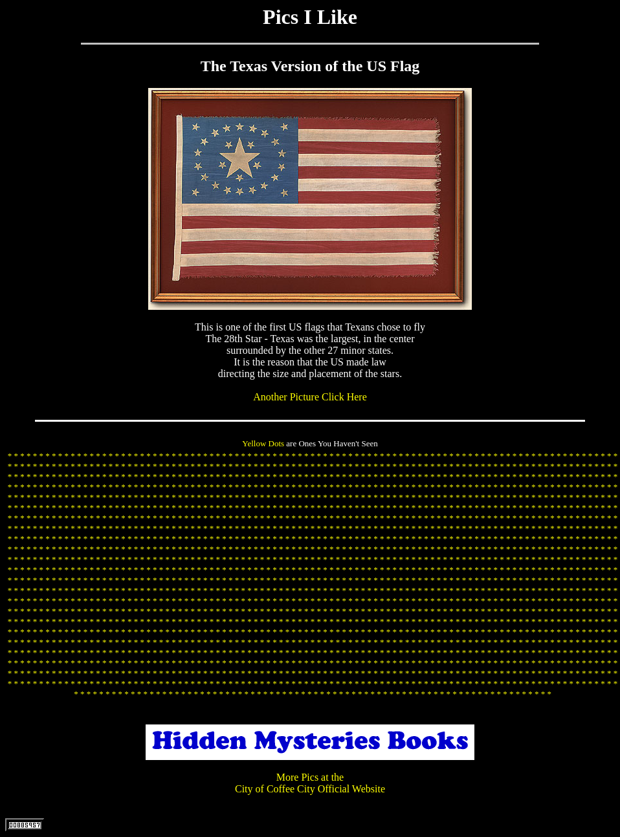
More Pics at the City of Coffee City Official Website (310, 783)
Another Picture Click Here (310, 396)
